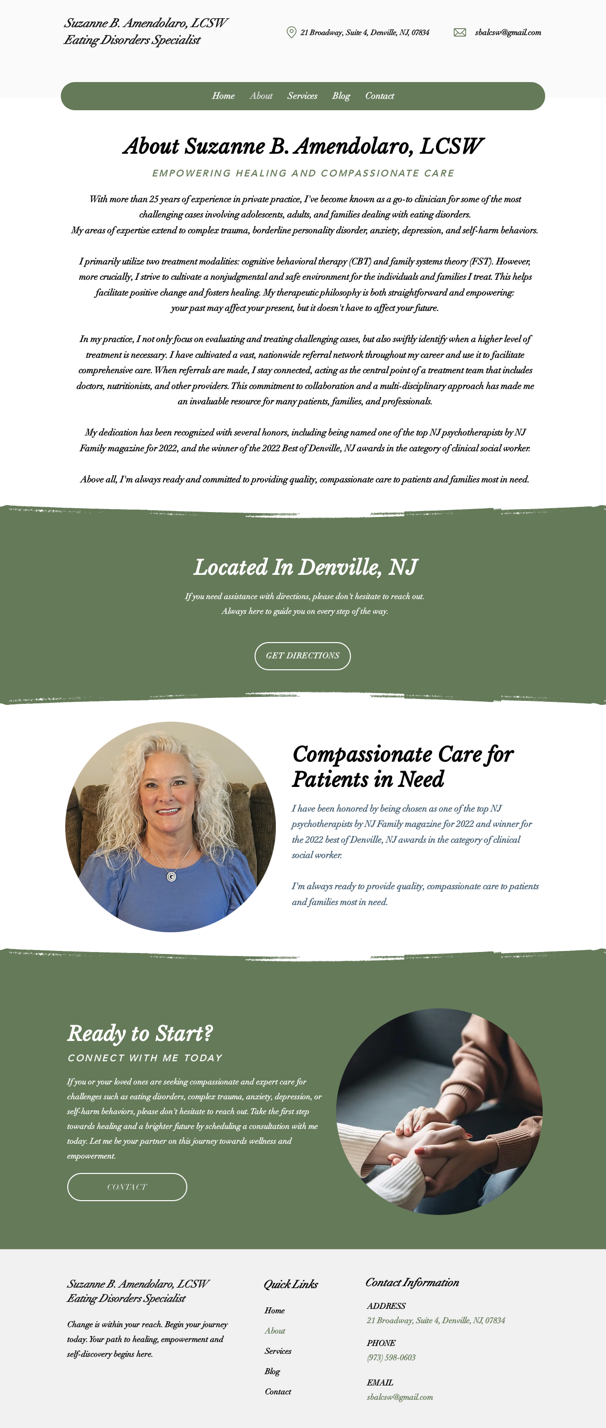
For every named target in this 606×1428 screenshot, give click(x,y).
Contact (278, 1392)
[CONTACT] (127, 1187)
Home (275, 1311)
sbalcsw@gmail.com (508, 33)
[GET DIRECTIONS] (303, 656)
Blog (272, 1372)
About (275, 1331)
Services (278, 1351)
